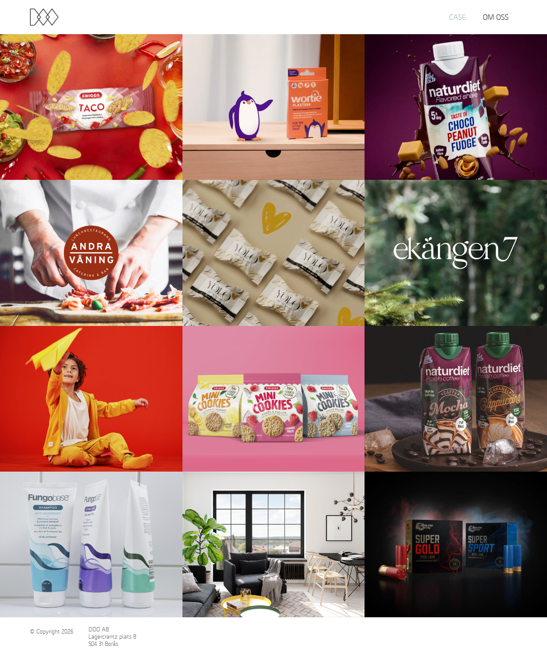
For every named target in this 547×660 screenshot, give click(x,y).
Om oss (496, 16)
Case (457, 16)
